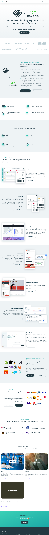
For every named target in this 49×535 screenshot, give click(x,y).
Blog (39, 534)
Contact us (43, 1)
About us (28, 534)
